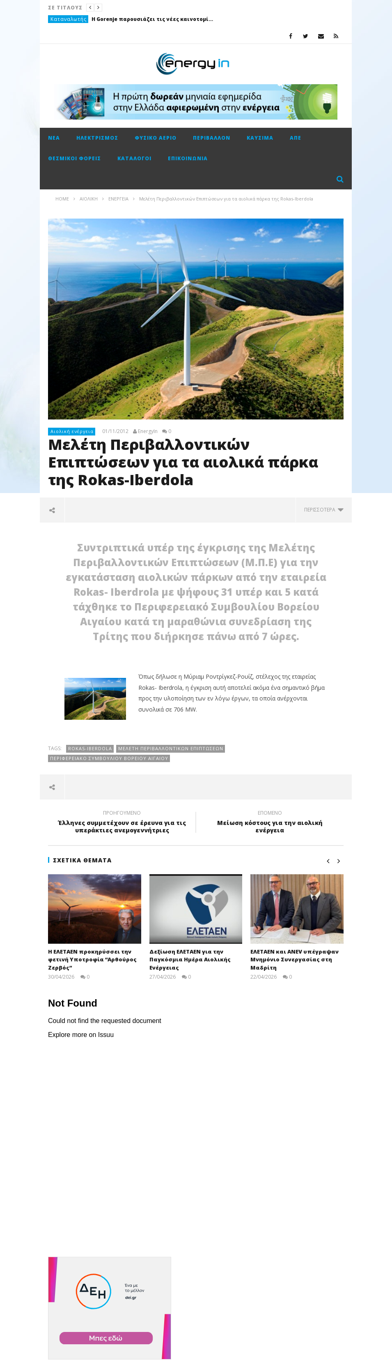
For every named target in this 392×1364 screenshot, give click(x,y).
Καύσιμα (260, 137)
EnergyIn (148, 431)
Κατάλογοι (134, 158)
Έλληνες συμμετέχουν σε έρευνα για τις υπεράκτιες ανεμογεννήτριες (122, 823)
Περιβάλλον (211, 137)
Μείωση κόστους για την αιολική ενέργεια (269, 823)
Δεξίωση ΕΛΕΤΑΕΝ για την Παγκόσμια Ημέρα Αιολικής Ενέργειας (190, 959)
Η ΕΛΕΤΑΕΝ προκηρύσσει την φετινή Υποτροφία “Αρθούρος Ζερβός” (92, 959)
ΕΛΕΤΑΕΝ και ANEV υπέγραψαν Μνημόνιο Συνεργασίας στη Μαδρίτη (294, 959)
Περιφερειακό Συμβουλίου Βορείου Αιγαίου (109, 758)
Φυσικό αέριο (156, 137)
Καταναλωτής (68, 19)
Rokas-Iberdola (90, 748)
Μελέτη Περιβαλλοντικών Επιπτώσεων (170, 748)
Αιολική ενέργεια (72, 431)
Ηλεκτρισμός (97, 137)
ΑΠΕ (295, 137)
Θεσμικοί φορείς (74, 158)
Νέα (54, 137)
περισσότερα (324, 509)
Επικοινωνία (188, 158)
